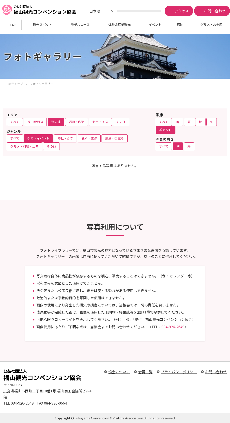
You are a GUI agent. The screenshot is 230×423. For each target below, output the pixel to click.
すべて (14, 121)
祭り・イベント (38, 138)
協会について (119, 371)
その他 (121, 121)
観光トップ (15, 83)
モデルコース (80, 24)
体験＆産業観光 (119, 24)
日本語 (94, 11)
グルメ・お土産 (211, 24)
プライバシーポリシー (179, 371)
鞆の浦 (56, 121)
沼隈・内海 (76, 121)
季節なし (165, 130)
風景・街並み (114, 138)
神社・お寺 (65, 138)
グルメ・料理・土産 (24, 146)
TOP (13, 24)
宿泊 (180, 24)
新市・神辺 (100, 121)
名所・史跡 (89, 138)
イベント (155, 24)
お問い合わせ (216, 371)
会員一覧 (145, 371)
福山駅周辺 (35, 121)
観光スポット (42, 24)
